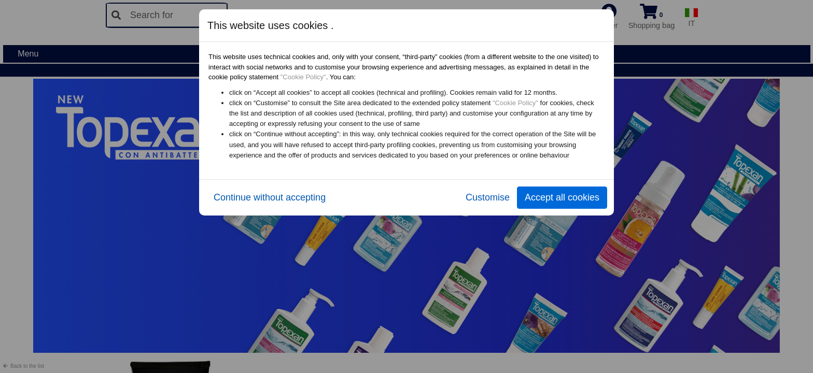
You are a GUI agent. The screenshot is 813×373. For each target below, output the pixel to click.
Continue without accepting (270, 197)
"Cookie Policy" (303, 77)
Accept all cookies (562, 197)
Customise (488, 197)
